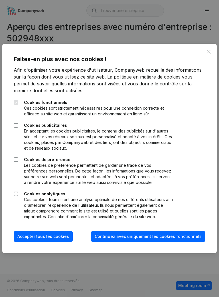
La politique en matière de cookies (144, 77)
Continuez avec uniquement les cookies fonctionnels (148, 236)
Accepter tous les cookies (43, 236)
